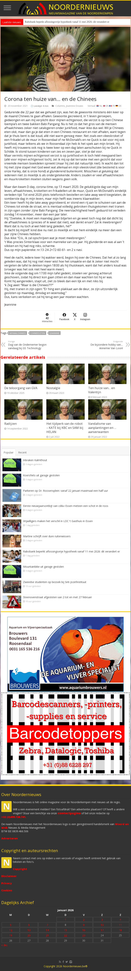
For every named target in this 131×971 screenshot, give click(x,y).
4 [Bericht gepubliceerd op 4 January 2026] (120, 919)
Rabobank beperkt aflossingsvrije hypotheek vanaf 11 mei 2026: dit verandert (65, 21)
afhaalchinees (18, 333)
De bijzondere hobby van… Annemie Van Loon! (103, 345)
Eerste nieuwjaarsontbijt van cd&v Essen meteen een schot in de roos (65, 506)
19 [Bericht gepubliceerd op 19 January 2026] (10, 935)
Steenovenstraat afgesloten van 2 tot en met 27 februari (57, 597)
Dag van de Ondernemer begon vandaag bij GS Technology (27, 345)
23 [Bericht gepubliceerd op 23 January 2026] (83, 935)
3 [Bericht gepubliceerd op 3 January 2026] (102, 919)
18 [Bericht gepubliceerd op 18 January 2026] (120, 930)
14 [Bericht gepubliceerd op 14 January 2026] (47, 930)
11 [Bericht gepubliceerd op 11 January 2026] (120, 925)
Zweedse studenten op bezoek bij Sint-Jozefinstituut (54, 582)
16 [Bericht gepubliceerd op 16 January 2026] (83, 930)
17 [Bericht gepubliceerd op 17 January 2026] (102, 930)
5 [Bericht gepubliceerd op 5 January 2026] (10, 925)
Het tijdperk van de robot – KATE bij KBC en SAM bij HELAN (64, 428)
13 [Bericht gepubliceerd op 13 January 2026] (28, 930)
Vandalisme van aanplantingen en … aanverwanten (102, 428)
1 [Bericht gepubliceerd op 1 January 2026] (65, 919)
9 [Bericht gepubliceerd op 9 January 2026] (83, 925)
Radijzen (10, 424)
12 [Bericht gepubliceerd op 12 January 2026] (10, 930)
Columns (60, 105)
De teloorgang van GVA (20, 388)
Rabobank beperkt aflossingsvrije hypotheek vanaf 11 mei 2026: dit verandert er (71, 551)
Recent (22, 452)
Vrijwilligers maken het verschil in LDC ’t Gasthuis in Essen (58, 521)
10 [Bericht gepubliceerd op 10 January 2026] (102, 925)
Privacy (6, 883)
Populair (9, 452)
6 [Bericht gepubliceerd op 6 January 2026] (29, 925)
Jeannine (54, 333)
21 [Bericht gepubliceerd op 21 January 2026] (47, 935)
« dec (4, 945)
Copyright (20, 869)
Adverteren (9, 838)
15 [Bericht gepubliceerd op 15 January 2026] (65, 930)
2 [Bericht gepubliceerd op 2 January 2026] (83, 919)
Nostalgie (53, 388)
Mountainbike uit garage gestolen (43, 566)
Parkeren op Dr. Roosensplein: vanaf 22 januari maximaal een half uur (65, 490)
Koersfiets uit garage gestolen (41, 475)
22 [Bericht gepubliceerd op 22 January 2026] (65, 935)
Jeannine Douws (74, 105)
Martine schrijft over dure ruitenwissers (47, 536)
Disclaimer (9, 876)
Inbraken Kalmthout (35, 460)
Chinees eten (38, 333)
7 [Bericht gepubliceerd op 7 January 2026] (47, 925)
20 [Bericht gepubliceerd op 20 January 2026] (28, 935)
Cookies (6, 890)
